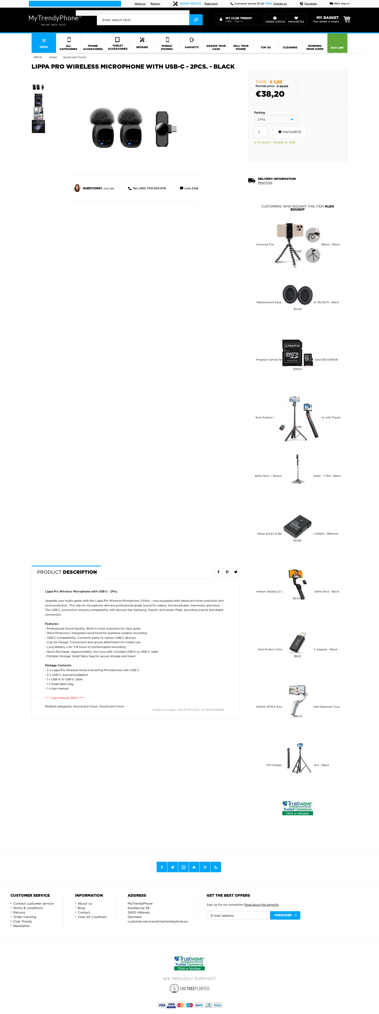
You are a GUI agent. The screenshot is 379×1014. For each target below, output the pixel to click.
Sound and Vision (85, 706)
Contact (84, 912)
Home (53, 57)
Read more (211, 4)
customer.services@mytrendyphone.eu (158, 921)
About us (140, 4)
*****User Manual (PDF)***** (65, 697)
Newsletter (21, 925)
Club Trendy (22, 921)
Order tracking (24, 917)
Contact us (280, 4)
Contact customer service (33, 903)
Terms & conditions (28, 908)
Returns (155, 4)
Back (38, 57)
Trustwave (308, 4)
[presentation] (150, 19)
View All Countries (92, 917)
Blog (81, 908)
